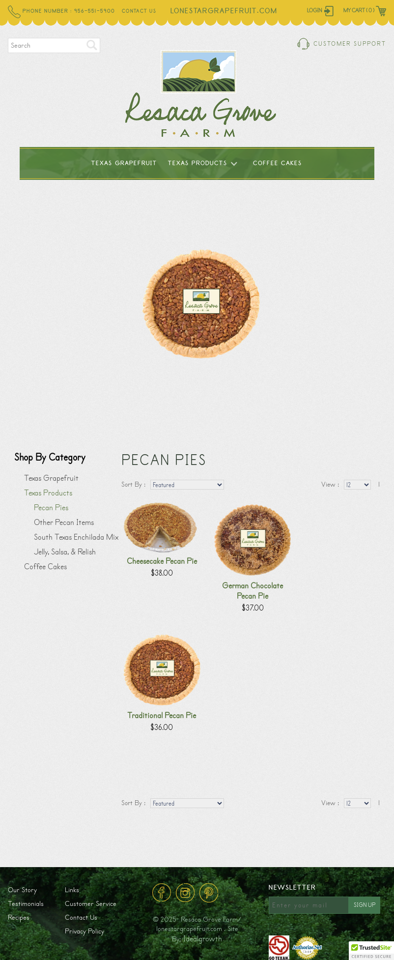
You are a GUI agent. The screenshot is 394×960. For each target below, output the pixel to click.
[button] (371, 950)
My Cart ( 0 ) (358, 10)
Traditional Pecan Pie (161, 715)
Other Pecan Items (64, 522)
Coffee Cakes (277, 163)
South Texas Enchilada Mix (76, 537)
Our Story (22, 890)
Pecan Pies (51, 507)
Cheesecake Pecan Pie (162, 561)
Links (72, 890)
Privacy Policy (84, 931)
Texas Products (197, 163)
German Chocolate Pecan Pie (252, 591)
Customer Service (90, 903)
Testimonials (26, 903)
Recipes (18, 917)
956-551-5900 (94, 11)
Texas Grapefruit (124, 163)
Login (314, 10)
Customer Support (349, 44)
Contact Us (139, 11)
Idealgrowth (202, 938)
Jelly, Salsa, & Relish (65, 552)
